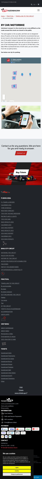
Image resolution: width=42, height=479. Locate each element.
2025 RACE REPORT (7, 228)
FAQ (21, 387)
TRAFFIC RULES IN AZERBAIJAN (10, 309)
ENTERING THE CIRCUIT (8, 253)
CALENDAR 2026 (6, 205)
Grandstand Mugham (7, 367)
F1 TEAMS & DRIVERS (8, 202)
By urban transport (6, 292)
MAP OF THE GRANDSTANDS (10, 267)
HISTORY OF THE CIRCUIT (9, 258)
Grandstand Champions (8, 378)
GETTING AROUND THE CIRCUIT (11, 294)
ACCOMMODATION (7, 312)
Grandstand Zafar (6, 353)
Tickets (21, 390)
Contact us (21, 153)
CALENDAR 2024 (6, 236)
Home (3, 16)
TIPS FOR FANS (6, 219)
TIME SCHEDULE (6, 208)
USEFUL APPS (5, 314)
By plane (3, 289)
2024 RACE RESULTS (7, 239)
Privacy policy (5, 408)
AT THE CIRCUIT (6, 306)
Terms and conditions (7, 406)
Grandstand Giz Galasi (7, 358)
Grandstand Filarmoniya (8, 356)
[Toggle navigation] (38, 10)
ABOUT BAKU (5, 331)
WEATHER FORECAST (7, 211)
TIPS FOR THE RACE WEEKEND (10, 213)
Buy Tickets (21, 172)
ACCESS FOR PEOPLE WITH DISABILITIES (13, 261)
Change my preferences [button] (17, 474)
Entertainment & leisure (8, 336)
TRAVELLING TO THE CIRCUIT (25, 16)
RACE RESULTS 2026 (7, 222)
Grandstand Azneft (6, 376)
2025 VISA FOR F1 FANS (8, 339)
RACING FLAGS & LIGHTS (9, 216)
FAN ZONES (4, 264)
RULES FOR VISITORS (7, 255)
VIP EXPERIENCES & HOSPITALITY (11, 270)
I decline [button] (17, 471)
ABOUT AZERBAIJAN (7, 328)
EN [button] (34, 4)
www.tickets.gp (21, 393)
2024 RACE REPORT (7, 233)
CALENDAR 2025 (6, 225)
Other (2, 381)
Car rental (4, 300)
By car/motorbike (6, 286)
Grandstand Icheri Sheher (8, 373)
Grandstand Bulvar (6, 361)
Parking (3, 297)
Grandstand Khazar (6, 364)
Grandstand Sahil (6, 370)
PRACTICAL (10, 16)
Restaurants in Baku (7, 334)
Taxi (2, 303)
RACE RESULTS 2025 (7, 230)
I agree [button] (17, 467)
